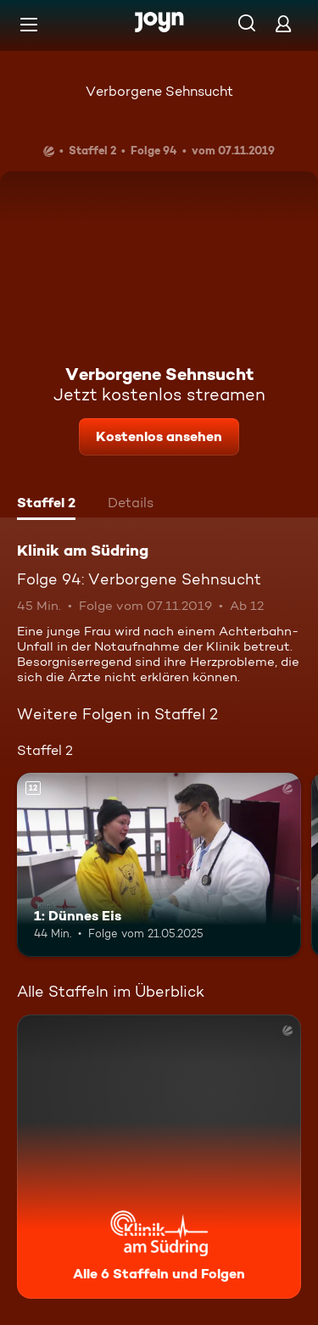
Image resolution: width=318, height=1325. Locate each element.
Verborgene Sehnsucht (159, 91)
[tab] (46, 504)
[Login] (283, 23)
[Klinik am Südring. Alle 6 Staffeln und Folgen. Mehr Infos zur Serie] (159, 1157)
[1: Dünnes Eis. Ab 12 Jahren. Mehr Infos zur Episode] (159, 865)
